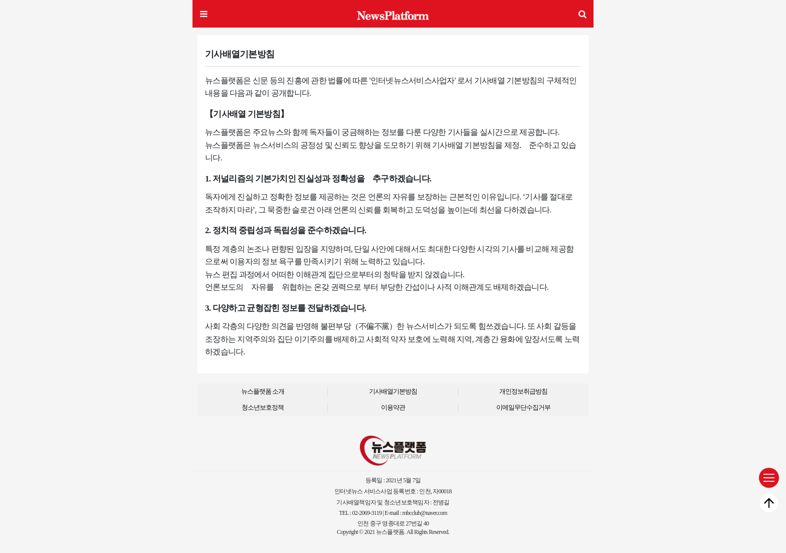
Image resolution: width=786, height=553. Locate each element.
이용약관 (393, 407)
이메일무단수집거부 (523, 407)
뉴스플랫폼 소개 (262, 391)
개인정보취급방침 (523, 391)
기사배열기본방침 (393, 391)
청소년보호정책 (263, 407)
